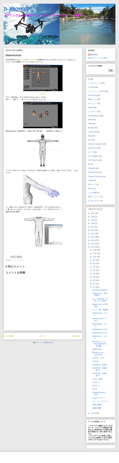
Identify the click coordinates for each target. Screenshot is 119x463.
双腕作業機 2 (97, 405)
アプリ (13, 260)
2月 (94, 284)
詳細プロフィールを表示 (97, 58)
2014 (93, 237)
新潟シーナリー (94, 197)
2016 (93, 230)
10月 (95, 257)
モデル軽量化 (93, 156)
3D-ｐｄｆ (92, 184)
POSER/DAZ (93, 172)
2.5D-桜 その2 (98, 358)
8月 (94, 263)
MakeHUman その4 (99, 329)
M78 (89, 140)
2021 (93, 213)
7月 (94, 267)
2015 (93, 233)
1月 (94, 287)
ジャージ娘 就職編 (100, 310)
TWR (90, 124)
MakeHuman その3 (99, 333)
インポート (21, 260)
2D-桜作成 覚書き (99, 365)
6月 (94, 270)
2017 (93, 227)
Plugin (90, 107)
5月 (94, 273)
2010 (93, 413)
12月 (95, 250)
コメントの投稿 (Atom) (45, 342)
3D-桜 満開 (97, 379)
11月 (95, 253)
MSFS (90, 188)
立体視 (90, 180)
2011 (93, 247)
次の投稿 (9, 336)
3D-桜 (94, 389)
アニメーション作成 (96, 91)
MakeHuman (32, 60)
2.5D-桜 (95, 361)
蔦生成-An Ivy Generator (97, 353)
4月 (94, 277)
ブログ (22, 60)
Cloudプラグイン (99, 398)
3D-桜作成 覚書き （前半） (99, 374)
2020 (93, 217)
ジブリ (90, 152)
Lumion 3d (92, 132)
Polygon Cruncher (95, 176)
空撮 (90, 136)
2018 (93, 223)
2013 (93, 240)
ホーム (43, 336)
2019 (93, 220)
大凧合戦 (91, 168)
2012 (93, 244)
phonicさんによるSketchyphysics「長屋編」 (99, 344)
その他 (90, 87)
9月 (94, 260)
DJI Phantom (93, 160)
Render (91, 128)
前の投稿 (76, 336)
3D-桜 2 (96, 386)
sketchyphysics (94, 116)
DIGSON (94, 55)
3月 (94, 280)
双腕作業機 (96, 408)
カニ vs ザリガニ (100, 401)
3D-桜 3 (96, 382)
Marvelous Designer (100, 290)
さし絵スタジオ (94, 201)
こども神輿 (92, 193)
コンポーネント (94, 83)
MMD (90, 120)
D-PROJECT (17, 9)
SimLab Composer (95, 144)
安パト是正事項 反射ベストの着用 (100, 300)
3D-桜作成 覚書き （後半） (99, 369)
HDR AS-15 (92, 148)
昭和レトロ (92, 99)
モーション (92, 103)
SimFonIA (92, 95)
